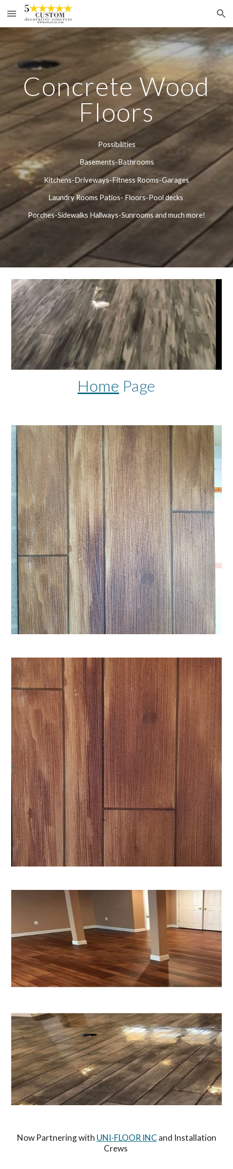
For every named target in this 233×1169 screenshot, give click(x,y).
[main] (116, 99)
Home (98, 385)
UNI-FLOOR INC (127, 1137)
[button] (11, 13)
